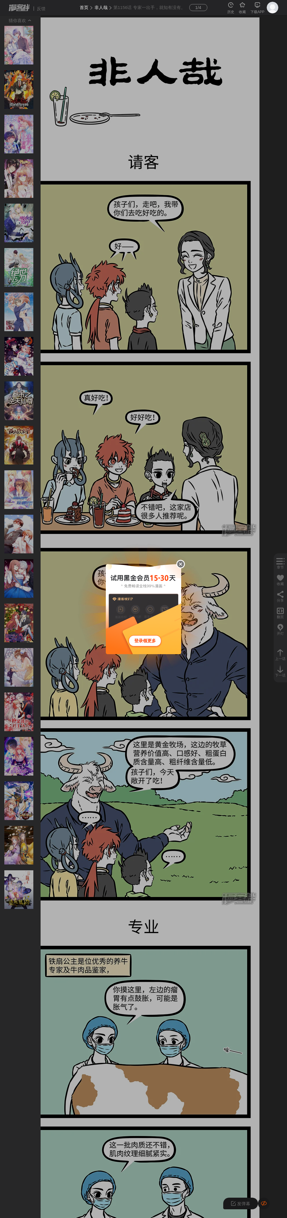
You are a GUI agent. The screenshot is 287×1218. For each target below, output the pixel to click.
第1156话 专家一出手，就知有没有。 (149, 7)
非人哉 (101, 7)
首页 (84, 7)
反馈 (41, 8)
